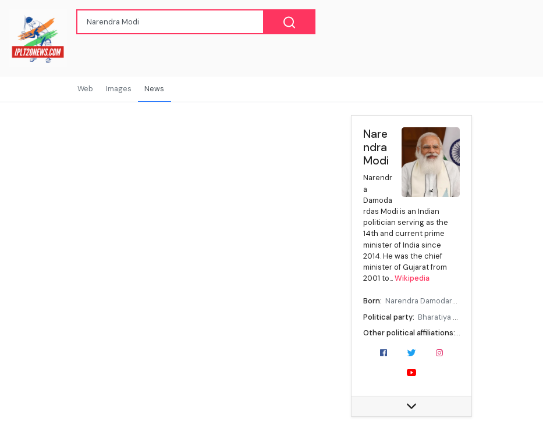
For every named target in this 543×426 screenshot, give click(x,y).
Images (119, 89)
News (154, 89)
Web (85, 89)
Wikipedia (412, 278)
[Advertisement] (184, 187)
